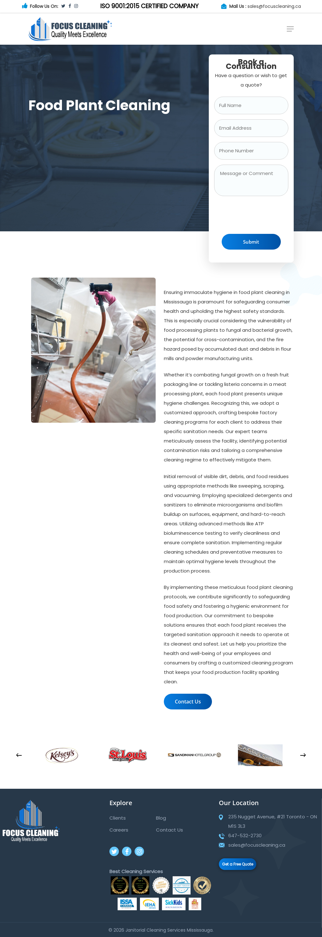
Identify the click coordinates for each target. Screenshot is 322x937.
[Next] (303, 755)
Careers (118, 830)
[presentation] (262, 216)
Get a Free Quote (237, 864)
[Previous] (19, 755)
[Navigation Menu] (290, 29)
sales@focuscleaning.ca (274, 6)
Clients (117, 818)
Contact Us (169, 830)
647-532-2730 (245, 835)
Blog (161, 818)
